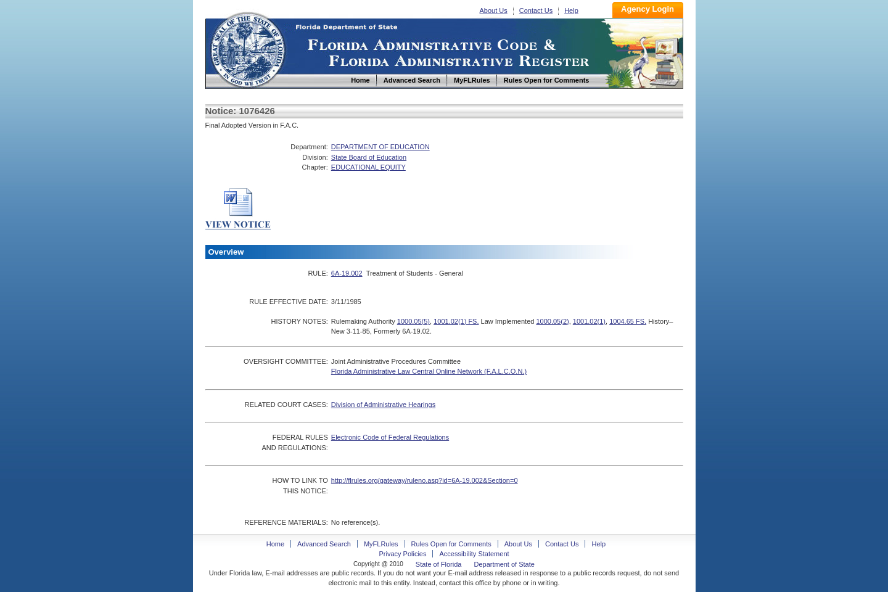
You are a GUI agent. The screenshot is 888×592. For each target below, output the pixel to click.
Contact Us (536, 10)
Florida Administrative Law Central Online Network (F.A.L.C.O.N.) (429, 371)
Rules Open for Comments (451, 544)
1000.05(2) (552, 321)
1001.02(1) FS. (456, 321)
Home (247, 48)
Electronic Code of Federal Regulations (390, 437)
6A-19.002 (347, 273)
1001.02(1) (589, 321)
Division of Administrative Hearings (383, 404)
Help (571, 10)
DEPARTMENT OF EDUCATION (380, 146)
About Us (494, 10)
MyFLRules (381, 544)
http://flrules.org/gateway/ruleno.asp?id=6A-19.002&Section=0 (424, 480)
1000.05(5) (413, 321)
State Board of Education (368, 157)
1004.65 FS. (627, 321)
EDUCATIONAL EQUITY (368, 167)
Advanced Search (324, 544)
